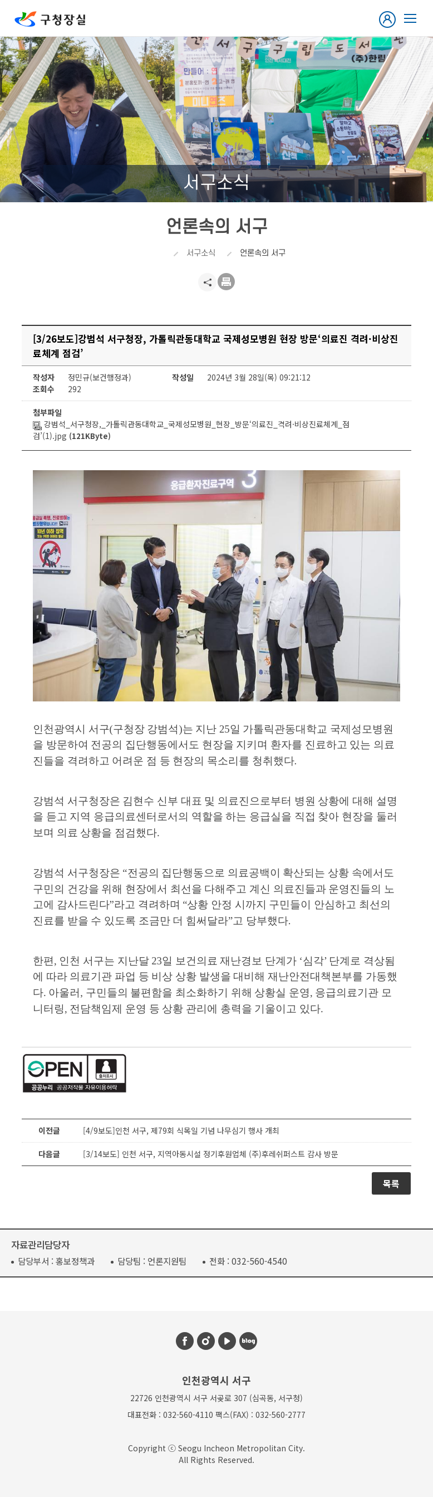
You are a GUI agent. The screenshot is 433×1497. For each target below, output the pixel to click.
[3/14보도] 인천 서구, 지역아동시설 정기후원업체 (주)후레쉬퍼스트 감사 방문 (210, 1153)
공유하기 (207, 282)
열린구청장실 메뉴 (410, 18)
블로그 (248, 1341)
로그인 (389, 19)
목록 (391, 1183)
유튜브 (227, 1341)
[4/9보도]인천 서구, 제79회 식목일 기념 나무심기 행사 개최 (181, 1130)
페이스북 (185, 1341)
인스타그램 (206, 1341)
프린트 (227, 282)
